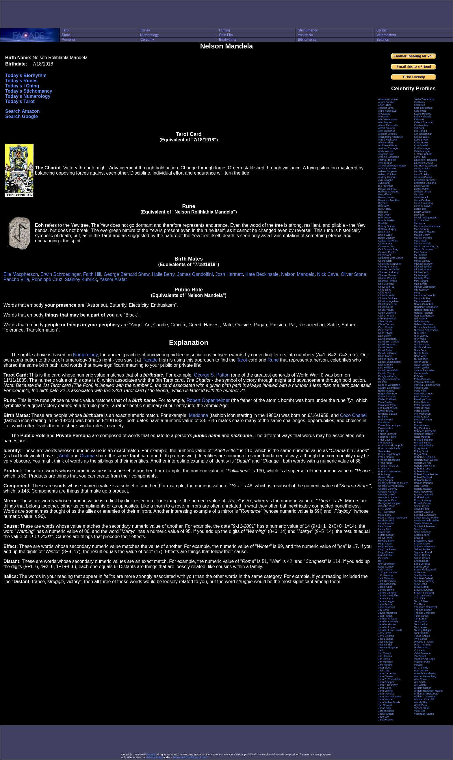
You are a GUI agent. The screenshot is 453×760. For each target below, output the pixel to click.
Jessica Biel (385, 644)
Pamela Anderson (424, 382)
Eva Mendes (385, 428)
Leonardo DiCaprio (425, 182)
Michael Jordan (423, 266)
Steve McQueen (423, 589)
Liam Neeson (421, 188)
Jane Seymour (386, 607)
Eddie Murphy (386, 390)
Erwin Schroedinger (60, 274)
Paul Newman (422, 396)
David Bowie (385, 347)
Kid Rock (419, 128)
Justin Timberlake (424, 99)
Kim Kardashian (423, 133)
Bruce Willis (385, 234)
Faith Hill (92, 274)
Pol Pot (418, 422)
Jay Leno (383, 610)
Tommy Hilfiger (422, 630)
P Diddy (418, 376)
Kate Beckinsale (262, 274)
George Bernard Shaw (126, 274)
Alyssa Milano (386, 142)
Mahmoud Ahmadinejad (427, 226)
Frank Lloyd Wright (389, 454)
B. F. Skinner (385, 185)
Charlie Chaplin (387, 278)
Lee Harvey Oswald (425, 165)
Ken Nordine (421, 125)
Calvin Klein (385, 243)
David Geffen (385, 350)
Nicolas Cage (422, 344)
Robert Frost (421, 471)
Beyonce (383, 203)
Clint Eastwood (387, 318)
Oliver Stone (353, 274)
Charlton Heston (387, 281)
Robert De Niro (422, 462)
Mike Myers (420, 283)
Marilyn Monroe (423, 237)
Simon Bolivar (422, 555)
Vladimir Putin (422, 661)
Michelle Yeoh (422, 278)
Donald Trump (386, 373)
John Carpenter (387, 673)
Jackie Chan (385, 586)
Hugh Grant (385, 543)
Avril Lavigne (385, 180)
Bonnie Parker (386, 220)
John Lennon (385, 690)
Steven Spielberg (424, 592)
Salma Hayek (422, 506)
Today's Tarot (20, 101)
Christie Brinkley (387, 298)
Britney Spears (386, 226)
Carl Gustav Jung (388, 249)
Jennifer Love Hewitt (390, 630)
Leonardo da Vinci (424, 180)
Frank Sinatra (386, 457)
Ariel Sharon (385, 162)
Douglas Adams (387, 376)
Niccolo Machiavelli (425, 327)
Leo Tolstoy (420, 171)
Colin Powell (385, 333)
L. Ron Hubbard (423, 154)
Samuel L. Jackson (425, 514)
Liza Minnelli (421, 197)
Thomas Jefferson (424, 612)
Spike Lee (420, 572)
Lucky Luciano (422, 211)
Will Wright (420, 685)
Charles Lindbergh (389, 272)
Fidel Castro (385, 439)
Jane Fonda (385, 604)
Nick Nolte (420, 338)
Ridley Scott (421, 451)
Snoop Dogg (421, 560)
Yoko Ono (419, 711)
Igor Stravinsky (387, 563)
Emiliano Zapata (387, 413)
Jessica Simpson (388, 647)
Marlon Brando (422, 243)
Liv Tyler (419, 194)
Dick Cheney (385, 364)
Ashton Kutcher (387, 174)
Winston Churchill (424, 699)
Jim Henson (385, 656)
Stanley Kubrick (81, 279)
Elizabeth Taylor (387, 405)
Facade (150, 359)
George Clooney (387, 488)
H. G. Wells (384, 509)
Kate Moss (420, 110)
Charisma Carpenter (390, 263)
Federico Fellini (387, 436)
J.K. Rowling (385, 575)
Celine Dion (385, 260)
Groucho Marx (386, 506)
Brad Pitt (383, 223)
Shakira (418, 537)
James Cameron (387, 592)
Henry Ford (384, 529)
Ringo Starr (420, 454)
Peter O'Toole (422, 408)
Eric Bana (383, 422)
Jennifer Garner (387, 624)
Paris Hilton (420, 390)
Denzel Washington (389, 361)
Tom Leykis (420, 627)
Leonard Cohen (423, 177)
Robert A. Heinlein (424, 457)
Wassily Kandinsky (425, 673)
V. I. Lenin (420, 650)
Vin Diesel (420, 656)
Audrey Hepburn (387, 177)
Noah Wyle (420, 356)
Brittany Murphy (387, 229)
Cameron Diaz (386, 246)
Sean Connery (422, 532)
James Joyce (385, 598)
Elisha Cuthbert (387, 399)
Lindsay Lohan (422, 191)
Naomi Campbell (423, 304)
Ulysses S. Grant (424, 641)
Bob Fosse (384, 217)
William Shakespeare (426, 693)
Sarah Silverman (423, 523)
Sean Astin (420, 529)
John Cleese (385, 676)
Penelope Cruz (47, 279)
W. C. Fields (421, 667)
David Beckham (387, 338)
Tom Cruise (420, 621)
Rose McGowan (423, 491)
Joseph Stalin (386, 711)
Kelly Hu (419, 119)
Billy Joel (383, 211)
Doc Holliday (385, 367)
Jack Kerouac (386, 578)
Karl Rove (420, 105)
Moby (417, 292)
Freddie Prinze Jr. (388, 465)
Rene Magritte (422, 436)
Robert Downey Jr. (424, 465)
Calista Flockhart (388, 240)
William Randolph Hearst (428, 690)
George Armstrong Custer (393, 483)
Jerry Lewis (384, 633)
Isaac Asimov (385, 566)
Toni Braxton (421, 633)
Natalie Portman (423, 312)
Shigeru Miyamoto (424, 546)
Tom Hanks (420, 624)
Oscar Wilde (421, 373)
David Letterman (387, 353)
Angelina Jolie (386, 154)
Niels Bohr (420, 350)
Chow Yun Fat (386, 286)
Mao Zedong (421, 229)
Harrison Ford (386, 520)
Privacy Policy (154, 757)
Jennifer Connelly (388, 621)
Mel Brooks (420, 255)
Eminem (383, 416)
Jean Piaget (385, 615)
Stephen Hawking (424, 581)
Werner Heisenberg (425, 676)
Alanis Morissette (388, 125)
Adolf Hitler (384, 105)
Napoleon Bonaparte (426, 307)
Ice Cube (383, 558)
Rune (273, 359)
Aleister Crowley (387, 133)
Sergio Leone (422, 535)
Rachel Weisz (422, 425)
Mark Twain (420, 240)
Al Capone (384, 113)
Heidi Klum (384, 526)
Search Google (21, 116)
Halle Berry (163, 274)
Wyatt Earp (420, 705)
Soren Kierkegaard (425, 569)
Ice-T (381, 560)
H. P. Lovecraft (386, 511)
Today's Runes (21, 80)
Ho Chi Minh (385, 537)
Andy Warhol (385, 151)
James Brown (386, 589)
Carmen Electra (387, 252)
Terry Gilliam (421, 601)
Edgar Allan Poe (387, 393)
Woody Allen (421, 702)
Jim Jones (384, 659)
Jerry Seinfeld (386, 635)
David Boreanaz (387, 344)
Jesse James (385, 638)
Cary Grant (384, 255)
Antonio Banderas (388, 157)
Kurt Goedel (421, 145)
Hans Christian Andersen (392, 517)
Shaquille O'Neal (423, 540)
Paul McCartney (423, 393)
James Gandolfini (195, 274)
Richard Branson (423, 439)
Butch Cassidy (386, 237)
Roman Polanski (423, 483)
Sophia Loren (422, 566)
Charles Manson (387, 275)
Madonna (198, 415)
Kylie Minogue (422, 151)
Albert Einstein (386, 128)
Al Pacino (383, 116)
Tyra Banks (420, 638)
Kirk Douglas (421, 136)
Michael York (421, 272)
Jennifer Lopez (386, 627)
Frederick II (384, 468)
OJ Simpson (421, 358)
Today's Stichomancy (28, 91)
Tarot (242, 359)
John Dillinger (386, 682)
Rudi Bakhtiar (422, 497)
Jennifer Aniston (387, 618)
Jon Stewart (385, 705)
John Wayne (385, 699)
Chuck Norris (385, 307)
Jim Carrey (384, 653)
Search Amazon (22, 111)
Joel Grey (383, 670)
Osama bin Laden (424, 370)
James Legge (386, 601)
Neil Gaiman (421, 318)
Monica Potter (422, 298)
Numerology (85, 354)
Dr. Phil (382, 382)
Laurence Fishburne (425, 159)
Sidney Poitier (422, 549)
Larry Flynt (420, 157)
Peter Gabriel (421, 402)
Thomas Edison (423, 610)
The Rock (419, 604)
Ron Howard (421, 485)
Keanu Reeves (422, 113)
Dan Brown (384, 335)
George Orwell (386, 494)
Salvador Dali (422, 509)
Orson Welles (422, 367)
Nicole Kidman (422, 347)
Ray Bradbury (422, 428)
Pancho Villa (16, 279)
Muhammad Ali (422, 301)
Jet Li (381, 650)
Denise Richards (387, 358)
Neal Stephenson (424, 315)
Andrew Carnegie (388, 148)
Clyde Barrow (386, 324)
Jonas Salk (384, 708)
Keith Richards (422, 116)
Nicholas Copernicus (426, 330)
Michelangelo (421, 275)
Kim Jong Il (420, 131)
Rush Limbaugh (423, 500)
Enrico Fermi (385, 419)
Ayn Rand (383, 182)
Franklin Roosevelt (389, 459)
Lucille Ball (420, 208)
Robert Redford (423, 477)
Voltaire (418, 664)
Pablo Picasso (422, 379)
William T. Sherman (425, 696)
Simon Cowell (422, 558)
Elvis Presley (385, 410)
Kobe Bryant (421, 139)
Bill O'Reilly (384, 208)
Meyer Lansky (422, 260)
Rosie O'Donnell (423, 494)
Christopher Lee (387, 304)
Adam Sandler (386, 102)
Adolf (64, 455)
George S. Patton (212, 374)
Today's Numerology (27, 96)
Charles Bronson (388, 266)
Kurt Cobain (421, 142)
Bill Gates (383, 206)
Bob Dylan (384, 214)
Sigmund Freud (423, 552)
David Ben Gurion (388, 341)
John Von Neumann (389, 696)
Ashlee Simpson (387, 171)
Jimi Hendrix (385, 664)
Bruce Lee (384, 232)
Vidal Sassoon (422, 653)
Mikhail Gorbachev (425, 286)
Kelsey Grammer (424, 122)
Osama (87, 455)
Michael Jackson (423, 263)
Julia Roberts (385, 719)
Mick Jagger (421, 281)
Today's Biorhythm (26, 75)
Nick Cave (327, 274)
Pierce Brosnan (423, 419)
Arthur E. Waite (387, 168)
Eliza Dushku (385, 402)
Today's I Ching (22, 85)
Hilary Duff (384, 532)
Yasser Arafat (113, 279)
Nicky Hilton (421, 341)
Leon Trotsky (421, 174)
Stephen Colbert (423, 578)
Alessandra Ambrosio (390, 136)
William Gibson (422, 687)
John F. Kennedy (388, 685)
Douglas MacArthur (389, 379)
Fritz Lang (384, 474)
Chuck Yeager (386, 309)
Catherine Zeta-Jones (390, 258)
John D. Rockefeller (389, 679)
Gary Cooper (385, 480)
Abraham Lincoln (388, 99)
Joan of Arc (384, 667)
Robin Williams (422, 480)
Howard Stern (386, 540)
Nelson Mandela (298, 274)
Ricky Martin (421, 448)
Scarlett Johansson (425, 526)
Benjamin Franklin (388, 200)
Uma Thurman (422, 644)
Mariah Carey (422, 234)
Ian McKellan (385, 555)
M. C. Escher (421, 220)
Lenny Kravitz (422, 168)
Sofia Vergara (422, 563)
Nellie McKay (421, 321)
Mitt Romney (421, 289)
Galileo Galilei (386, 477)
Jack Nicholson (387, 584)
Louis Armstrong (423, 203)
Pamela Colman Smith (427, 384)
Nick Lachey (421, 335)
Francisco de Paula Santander (389, 450)
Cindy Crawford (387, 312)
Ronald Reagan (423, 488)
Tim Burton (420, 618)
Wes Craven (421, 679)
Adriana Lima (385, 107)
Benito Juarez (386, 197)
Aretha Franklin (387, 159)
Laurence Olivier (423, 162)
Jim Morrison (385, 661)
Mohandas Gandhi (424, 295)
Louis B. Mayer (422, 206)
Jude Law (383, 716)
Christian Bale (386, 295)
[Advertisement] (226, 14)
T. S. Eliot (419, 598)
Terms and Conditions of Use (189, 757)
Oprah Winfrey (422, 364)
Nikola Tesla (421, 353)
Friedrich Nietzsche (389, 471)
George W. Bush (387, 500)
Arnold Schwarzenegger (392, 165)
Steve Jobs (420, 584)
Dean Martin (385, 356)
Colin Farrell (385, 330)
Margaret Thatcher (424, 232)
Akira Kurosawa (387, 110)
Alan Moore (384, 122)
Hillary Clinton (386, 535)
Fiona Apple (385, 442)
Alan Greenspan (387, 119)
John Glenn (384, 687)
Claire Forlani (386, 315)
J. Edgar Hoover (387, 572)
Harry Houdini (386, 523)
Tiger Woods (421, 615)
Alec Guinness (386, 131)
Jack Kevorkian (387, 581)
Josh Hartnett (229, 274)
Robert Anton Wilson (426, 459)
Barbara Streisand (388, 191)
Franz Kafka (385, 462)
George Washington (389, 503)
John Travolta (386, 693)
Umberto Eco (421, 647)
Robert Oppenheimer (208, 400)
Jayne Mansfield (387, 612)
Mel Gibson (420, 258)
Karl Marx (419, 102)
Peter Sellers (421, 410)
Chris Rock (384, 292)
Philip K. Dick (421, 416)
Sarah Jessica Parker (426, 517)
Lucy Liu (419, 214)
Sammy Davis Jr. (424, 511)
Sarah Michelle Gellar (426, 520)
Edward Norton (387, 396)
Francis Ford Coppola (390, 445)
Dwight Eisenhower (389, 387)
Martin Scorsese (423, 249)
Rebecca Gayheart (425, 431)
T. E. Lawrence (422, 595)
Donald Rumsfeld (388, 370)
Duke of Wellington (389, 384)
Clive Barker (385, 321)
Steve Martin (421, 586)
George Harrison (388, 491)
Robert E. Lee (422, 468)
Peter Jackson (422, 405)
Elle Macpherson (20, 274)
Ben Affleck (384, 194)
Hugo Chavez (386, 552)
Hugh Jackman (387, 549)
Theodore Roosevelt (425, 607)
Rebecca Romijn (423, 434)
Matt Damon (421, 252)
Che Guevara (386, 283)
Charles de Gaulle (388, 269)
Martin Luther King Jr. (426, 246)
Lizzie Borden (422, 200)
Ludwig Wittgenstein (425, 217)
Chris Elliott (384, 289)
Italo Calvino (385, 569)
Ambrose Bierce (387, 145)
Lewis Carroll (421, 185)
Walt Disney (421, 670)
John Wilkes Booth (389, 702)
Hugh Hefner (385, 546)
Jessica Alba (385, 641)
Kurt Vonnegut (422, 148)
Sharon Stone (422, 543)
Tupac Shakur (422, 635)
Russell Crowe (422, 503)
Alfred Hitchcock (387, 139)
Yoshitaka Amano (424, 713)
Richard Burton (422, 442)
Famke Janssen (387, 434)
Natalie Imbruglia (424, 309)
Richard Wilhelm (423, 445)
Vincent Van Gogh (424, 659)
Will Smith (420, 682)
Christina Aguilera (388, 301)
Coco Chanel (353, 415)
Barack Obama (387, 188)
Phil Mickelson (422, 413)
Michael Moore (422, 269)
